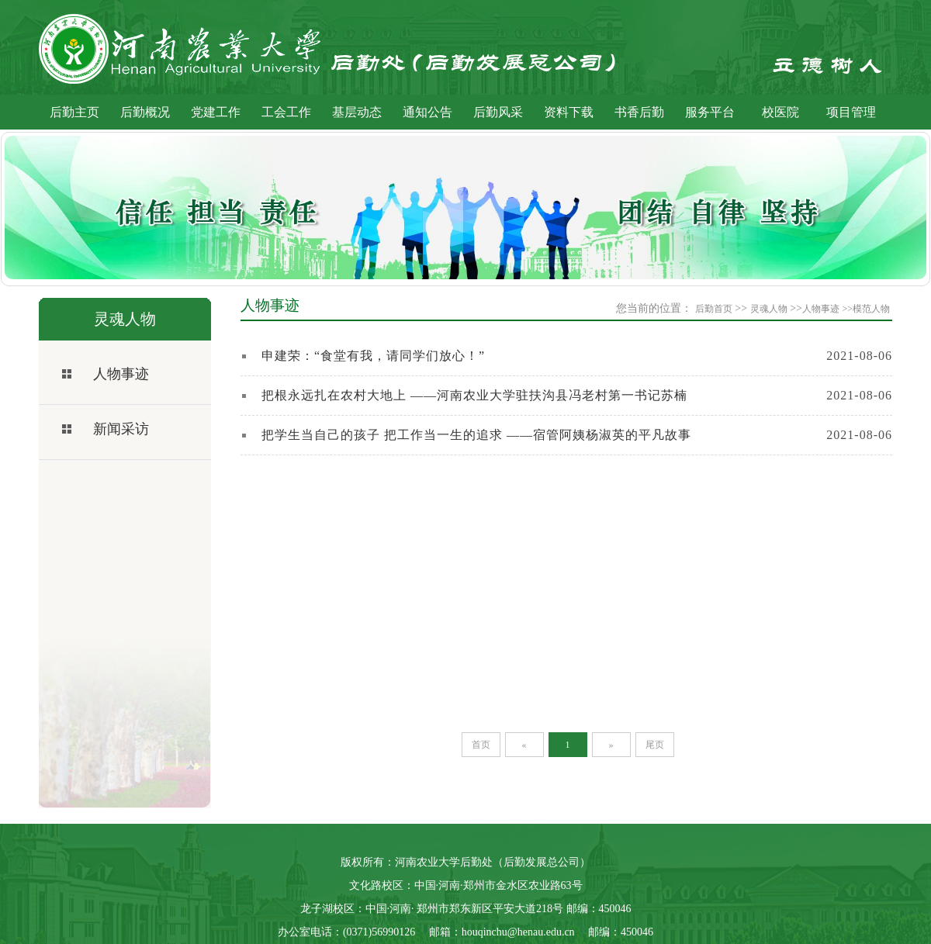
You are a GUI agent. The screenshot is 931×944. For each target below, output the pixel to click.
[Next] (611, 745)
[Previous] (524, 745)
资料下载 (569, 112)
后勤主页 (74, 112)
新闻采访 (121, 429)
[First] (481, 745)
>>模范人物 (866, 308)
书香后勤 (639, 112)
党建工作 (216, 112)
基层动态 (357, 112)
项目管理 (851, 112)
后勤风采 (498, 112)
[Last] (654, 745)
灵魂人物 (768, 308)
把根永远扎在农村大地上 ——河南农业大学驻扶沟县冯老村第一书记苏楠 (474, 395)
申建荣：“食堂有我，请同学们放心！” (373, 355)
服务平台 (710, 112)
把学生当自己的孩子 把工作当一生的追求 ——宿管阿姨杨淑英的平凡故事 (476, 434)
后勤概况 (145, 112)
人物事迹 (121, 374)
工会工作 (286, 112)
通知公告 (427, 112)
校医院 (780, 112)
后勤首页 (713, 308)
